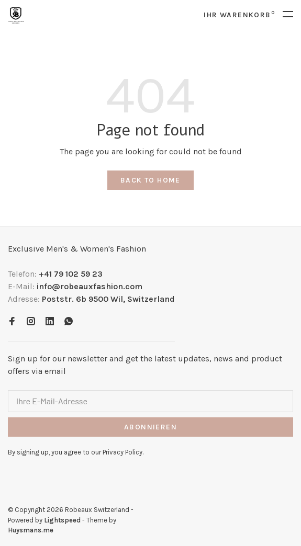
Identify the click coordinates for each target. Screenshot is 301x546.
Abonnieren (150, 427)
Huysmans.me (30, 530)
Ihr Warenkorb (239, 14)
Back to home (150, 180)
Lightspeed (62, 520)
